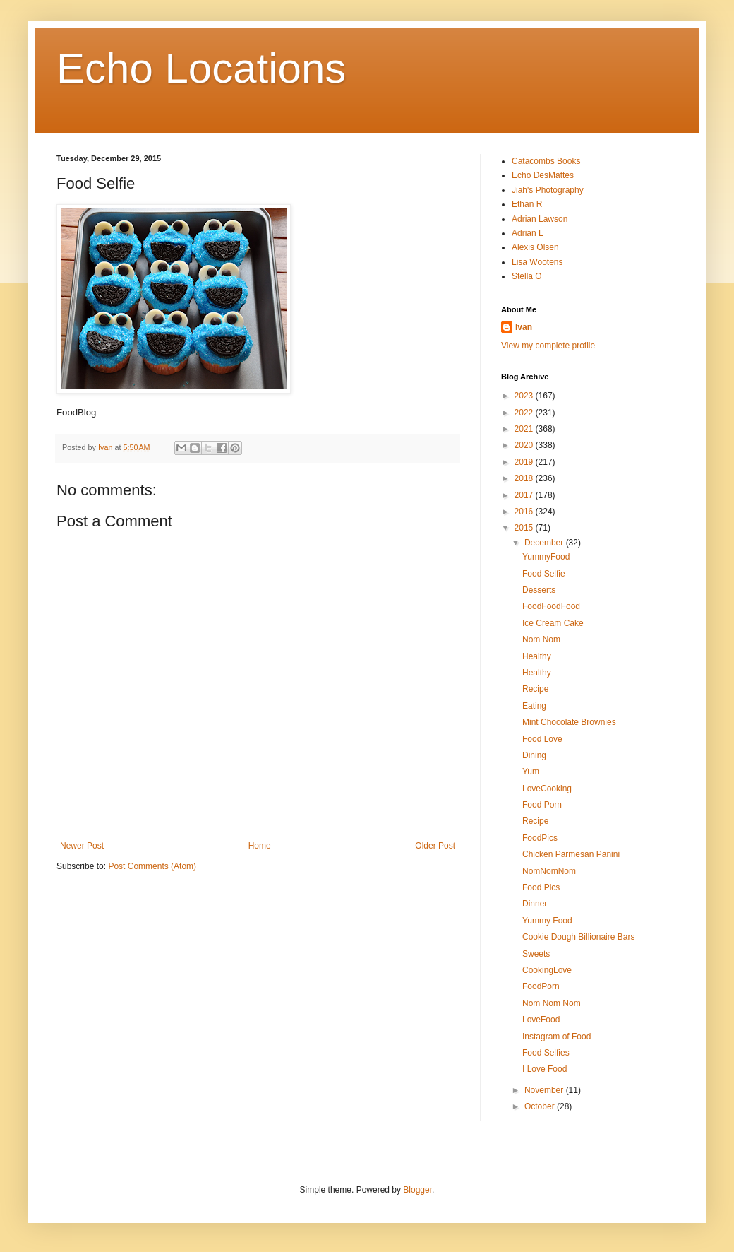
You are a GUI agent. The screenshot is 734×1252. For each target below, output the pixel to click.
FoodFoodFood (551, 606)
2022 (525, 413)
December (545, 543)
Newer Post (82, 846)
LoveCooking (547, 788)
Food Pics (541, 887)
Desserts (538, 590)
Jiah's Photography (548, 190)
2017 (525, 495)
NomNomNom (549, 871)
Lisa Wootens (537, 262)
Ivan (523, 327)
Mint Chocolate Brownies (569, 722)
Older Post (435, 846)
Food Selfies (546, 1053)
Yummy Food (547, 921)
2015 (525, 528)
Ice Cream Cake (553, 623)
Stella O (527, 276)
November (545, 1090)
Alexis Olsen (535, 247)
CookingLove (547, 970)
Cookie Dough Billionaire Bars (578, 937)
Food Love (542, 739)
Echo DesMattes (543, 175)
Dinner (534, 904)
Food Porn (542, 805)
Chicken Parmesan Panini (571, 854)
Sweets (536, 954)
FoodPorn (541, 986)
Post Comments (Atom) (152, 866)
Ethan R (527, 204)
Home (259, 846)
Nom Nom (541, 639)
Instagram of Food (556, 1036)
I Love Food (544, 1069)
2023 (525, 396)
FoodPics (540, 838)
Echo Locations (201, 68)
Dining (534, 755)
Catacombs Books (546, 161)
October (540, 1106)
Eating (534, 706)
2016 (525, 511)
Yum (530, 771)
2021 (525, 429)
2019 (525, 462)
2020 (525, 445)
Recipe (535, 689)
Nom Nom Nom (551, 1003)
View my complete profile (548, 345)
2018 (525, 478)
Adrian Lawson (539, 219)
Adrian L (527, 233)
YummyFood (546, 557)
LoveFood (541, 1019)
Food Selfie (543, 574)
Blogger (417, 1190)
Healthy (536, 656)
